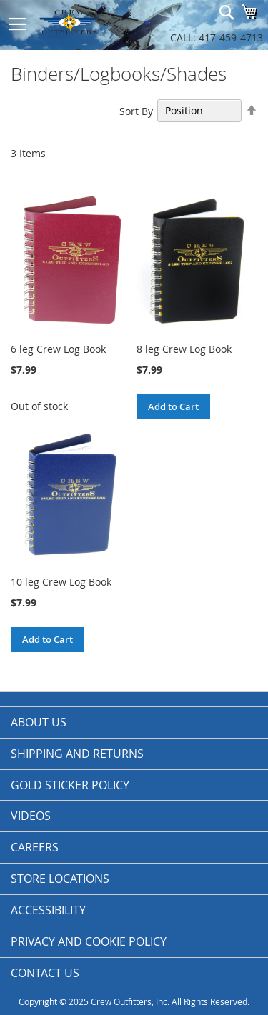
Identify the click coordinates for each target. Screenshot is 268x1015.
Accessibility (48, 910)
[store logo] (85, 21)
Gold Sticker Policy (70, 785)
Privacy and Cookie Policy (89, 941)
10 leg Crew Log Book (61, 582)
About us (38, 722)
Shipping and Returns (77, 753)
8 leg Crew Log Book (184, 349)
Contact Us (45, 973)
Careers (35, 847)
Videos (31, 816)
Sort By (136, 110)
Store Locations (60, 878)
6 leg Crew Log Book (58, 349)
